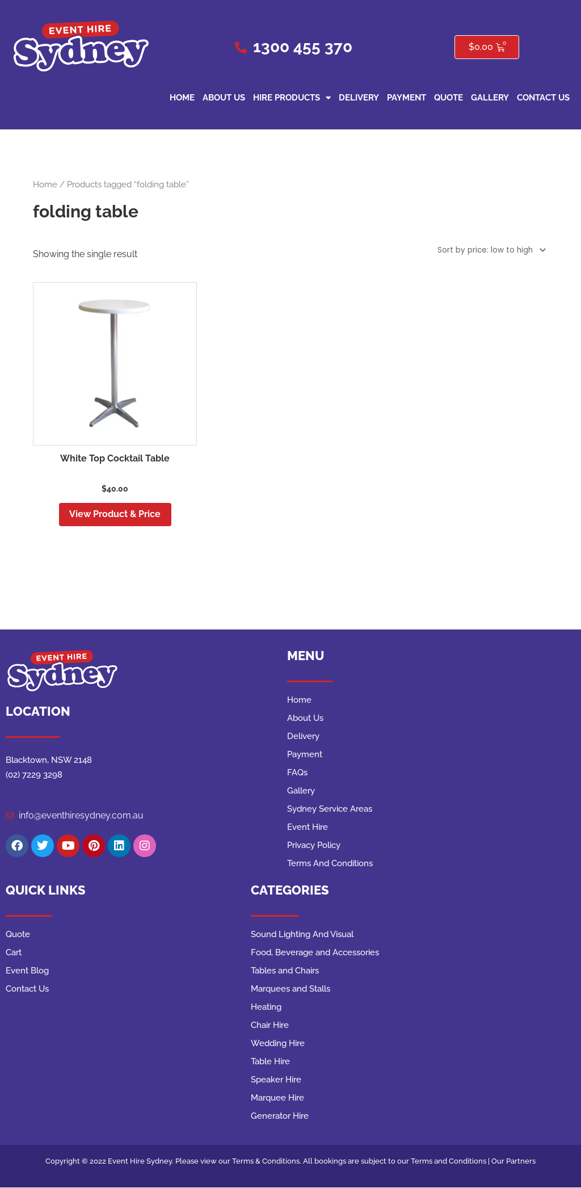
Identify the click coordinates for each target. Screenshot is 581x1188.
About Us (224, 98)
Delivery (359, 98)
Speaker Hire (276, 1081)
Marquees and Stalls (290, 990)
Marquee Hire (277, 1099)
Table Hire (270, 1062)
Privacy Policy (313, 846)
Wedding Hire (278, 1044)
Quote (448, 98)
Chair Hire (270, 1026)
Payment (406, 98)
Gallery (490, 98)
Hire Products (292, 98)
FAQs (297, 774)
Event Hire (307, 828)
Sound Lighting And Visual (302, 935)
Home (182, 98)
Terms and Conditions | (451, 1162)
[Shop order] (488, 249)
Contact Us (543, 98)
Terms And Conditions (330, 864)
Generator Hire (280, 1117)
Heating (266, 1008)
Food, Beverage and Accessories (315, 953)
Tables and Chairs (285, 972)
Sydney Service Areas (329, 810)
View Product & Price (115, 514)
